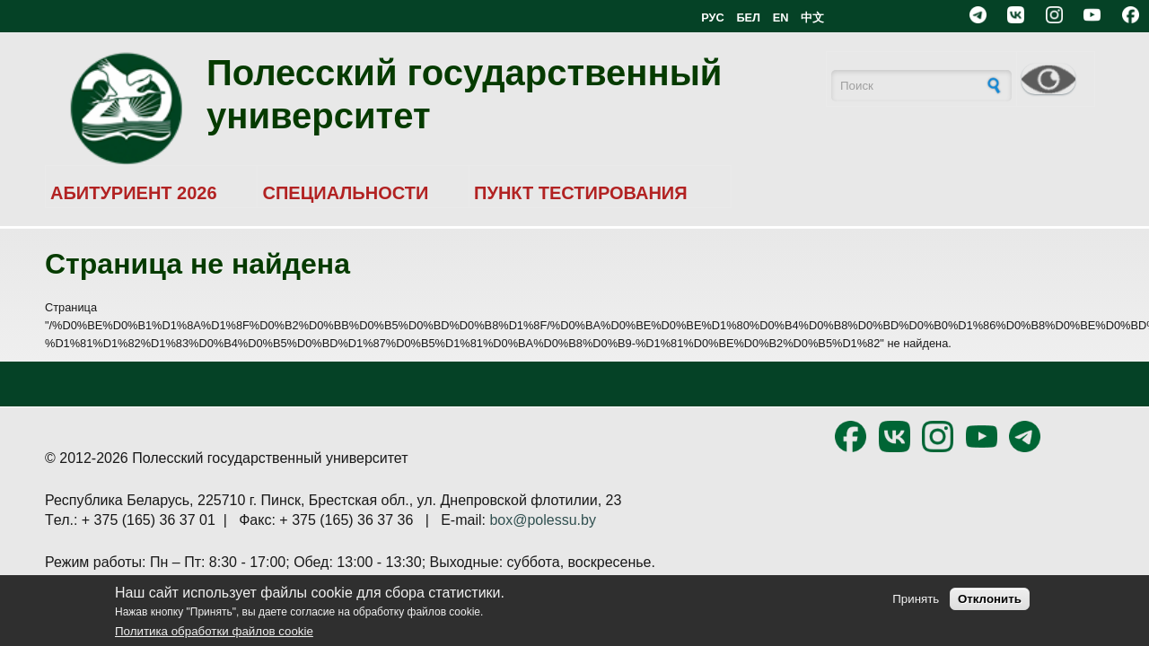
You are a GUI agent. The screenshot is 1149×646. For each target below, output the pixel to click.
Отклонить (990, 599)
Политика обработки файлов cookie (214, 631)
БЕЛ (748, 17)
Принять (915, 599)
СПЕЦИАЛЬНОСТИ (345, 193)
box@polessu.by (542, 520)
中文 (812, 17)
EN (781, 17)
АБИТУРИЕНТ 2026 (133, 193)
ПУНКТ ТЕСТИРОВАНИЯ (581, 193)
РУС (712, 17)
